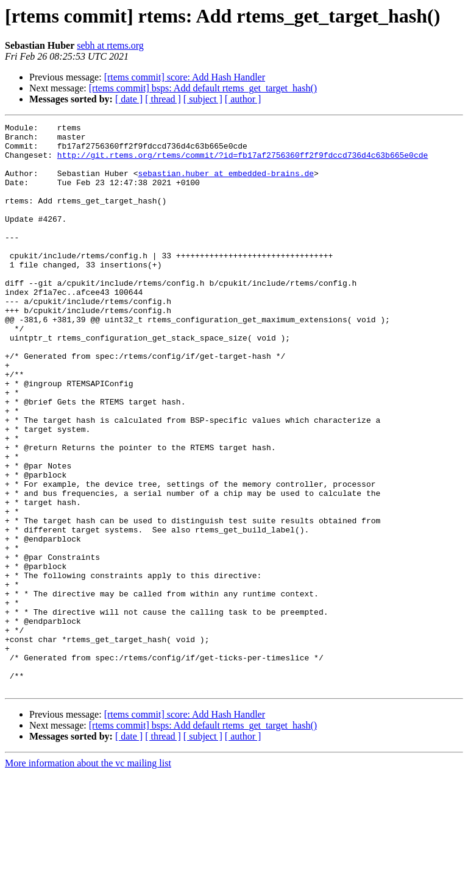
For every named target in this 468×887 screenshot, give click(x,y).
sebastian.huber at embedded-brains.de (226, 183)
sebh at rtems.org (110, 45)
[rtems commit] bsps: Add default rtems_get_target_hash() (203, 88)
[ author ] (243, 99)
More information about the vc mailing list (88, 876)
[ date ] (129, 99)
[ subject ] (202, 99)
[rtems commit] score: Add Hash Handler (184, 77)
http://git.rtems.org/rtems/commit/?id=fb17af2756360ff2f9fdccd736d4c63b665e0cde (242, 162)
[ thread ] (163, 99)
